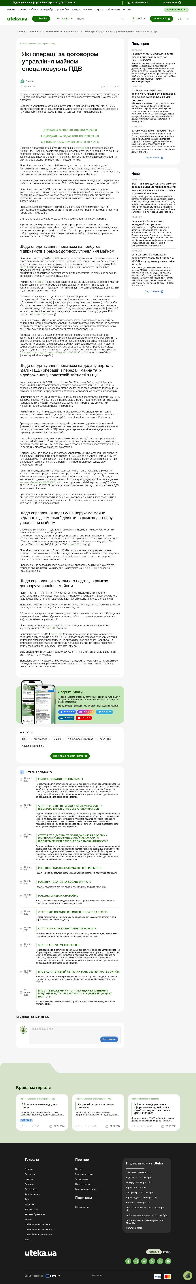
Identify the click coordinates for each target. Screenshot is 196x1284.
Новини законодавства (149, 1099)
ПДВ (24, 739)
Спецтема (30, 1174)
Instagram (88, 712)
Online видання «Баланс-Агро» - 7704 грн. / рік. (144, 1221)
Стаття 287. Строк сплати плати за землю (67, 929)
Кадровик (29, 1204)
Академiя (87, 9)
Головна (11, 9)
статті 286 (50, 628)
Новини (22, 9)
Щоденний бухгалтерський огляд (41, 44)
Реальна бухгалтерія (35, 1214)
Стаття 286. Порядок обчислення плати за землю (73, 912)
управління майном (33, 745)
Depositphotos (82, 1207)
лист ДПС (105, 739)
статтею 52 (81, 148)
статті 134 (39, 314)
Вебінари (33, 9)
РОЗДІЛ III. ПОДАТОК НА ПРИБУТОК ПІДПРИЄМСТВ (69, 868)
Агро (27, 1199)
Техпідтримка (82, 1179)
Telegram (106, 712)
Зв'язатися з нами (84, 1174)
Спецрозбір (47, 9)
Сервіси (99, 9)
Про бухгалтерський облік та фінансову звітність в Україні (79, 972)
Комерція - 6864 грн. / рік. (138, 1182)
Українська (154, 1252)
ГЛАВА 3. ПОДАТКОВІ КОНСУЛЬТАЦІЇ (60, 779)
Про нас (127, 9)
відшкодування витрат (80, 739)
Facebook (69, 712)
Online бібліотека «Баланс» (38, 1234)
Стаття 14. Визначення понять (59, 945)
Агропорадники (32, 1194)
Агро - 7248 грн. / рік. (136, 1187)
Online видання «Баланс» (37, 1224)
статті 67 (39, 282)
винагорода (40, 739)
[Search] (100, 19)
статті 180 (25, 267)
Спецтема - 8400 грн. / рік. (139, 1172)
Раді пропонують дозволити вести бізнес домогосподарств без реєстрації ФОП (152, 57)
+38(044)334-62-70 (141, 3)
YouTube (85, 718)
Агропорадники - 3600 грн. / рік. (141, 1197)
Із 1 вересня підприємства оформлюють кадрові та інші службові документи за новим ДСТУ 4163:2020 (152, 1109)
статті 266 (74, 545)
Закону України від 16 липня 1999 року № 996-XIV (50, 353)
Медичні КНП (31, 1209)
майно (57, 739)
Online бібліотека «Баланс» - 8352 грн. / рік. (145, 1208)
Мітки (27, 1239)
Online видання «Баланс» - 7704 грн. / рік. (146, 1215)
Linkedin (68, 718)
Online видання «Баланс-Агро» (40, 1229)
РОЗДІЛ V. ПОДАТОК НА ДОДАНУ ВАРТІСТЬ (64, 882)
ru (187, 19)
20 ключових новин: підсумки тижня (153, 131)
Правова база (62, 9)
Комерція (29, 1179)
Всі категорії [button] (63, 18)
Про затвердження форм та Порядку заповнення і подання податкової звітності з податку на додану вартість (75, 994)
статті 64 (54, 258)
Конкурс (76, 9)
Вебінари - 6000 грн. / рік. (138, 1202)
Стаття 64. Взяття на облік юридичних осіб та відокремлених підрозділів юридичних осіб (70, 807)
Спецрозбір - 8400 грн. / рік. (139, 1192)
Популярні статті (134, 1228)
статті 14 (97, 382)
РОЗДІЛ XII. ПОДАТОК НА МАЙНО (58, 896)
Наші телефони (83, 1184)
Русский (167, 1252)
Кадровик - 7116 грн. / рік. (138, 1177)
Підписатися (170, 3)
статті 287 (56, 634)
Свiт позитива (113, 9)
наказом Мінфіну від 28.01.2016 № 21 (41, 482)
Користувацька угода (85, 1189)
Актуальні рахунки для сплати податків (96, 1106)
